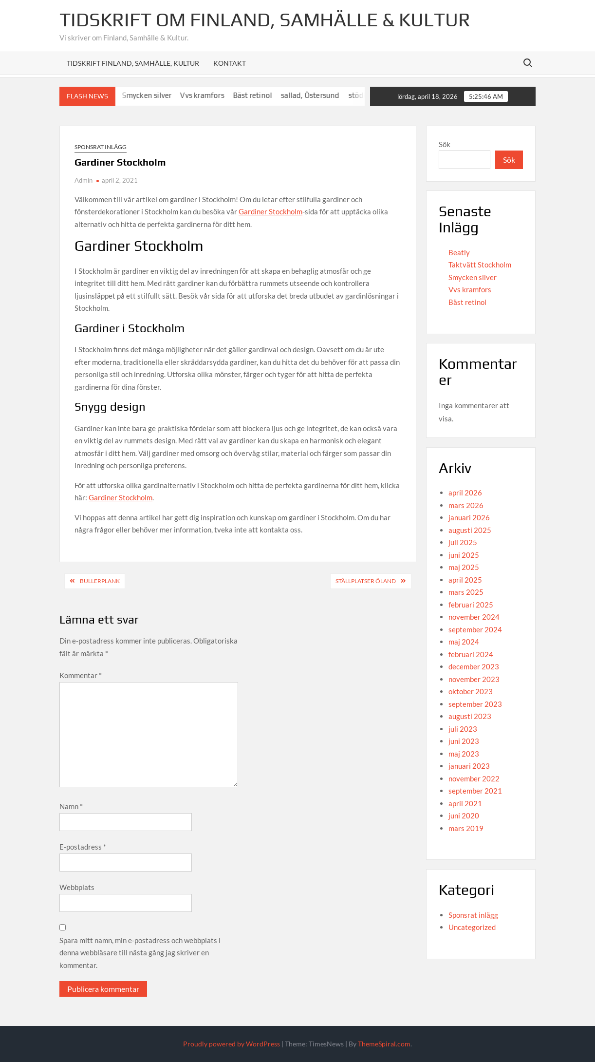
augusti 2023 (469, 716)
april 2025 (465, 579)
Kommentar (80, 675)
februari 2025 (470, 604)
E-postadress (82, 846)
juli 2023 (462, 728)
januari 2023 (469, 765)
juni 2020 (463, 815)
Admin (83, 180)
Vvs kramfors (217, 95)
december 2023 (473, 666)
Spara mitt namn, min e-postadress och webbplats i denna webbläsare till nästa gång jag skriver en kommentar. (140, 952)
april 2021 (465, 803)
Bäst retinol (267, 95)
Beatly (459, 252)
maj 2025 (463, 567)
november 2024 (474, 616)
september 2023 (475, 704)
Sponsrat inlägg (100, 147)
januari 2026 (469, 517)
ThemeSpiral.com (384, 1044)
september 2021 (475, 790)
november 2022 (474, 778)
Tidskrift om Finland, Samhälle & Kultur (264, 19)
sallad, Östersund (325, 95)
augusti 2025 (469, 530)
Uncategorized (472, 927)
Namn (71, 806)
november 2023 (474, 679)
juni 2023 (463, 741)
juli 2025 (462, 542)
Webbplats (76, 887)
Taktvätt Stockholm (479, 264)
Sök (444, 144)
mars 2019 (465, 828)
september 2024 (475, 629)
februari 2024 (470, 654)
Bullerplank (100, 581)
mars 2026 (465, 505)
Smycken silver (162, 95)
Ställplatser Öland (365, 581)
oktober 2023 (470, 691)
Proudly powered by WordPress (231, 1044)
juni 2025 (463, 554)
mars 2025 (465, 592)
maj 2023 (463, 753)
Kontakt (229, 63)
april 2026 (465, 492)
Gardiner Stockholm (270, 211)
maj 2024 (463, 641)
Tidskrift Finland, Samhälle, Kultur (133, 63)
